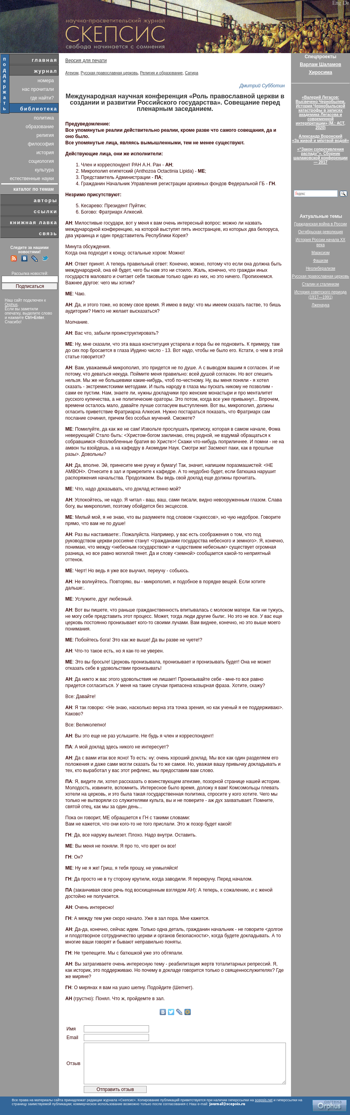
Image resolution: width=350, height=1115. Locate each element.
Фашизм (320, 260)
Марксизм (320, 253)
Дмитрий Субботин (262, 85)
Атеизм (72, 73)
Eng (336, 3)
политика (44, 118)
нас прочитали (38, 89)
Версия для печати (86, 60)
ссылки (45, 211)
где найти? (42, 98)
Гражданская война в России (320, 224)
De (346, 3)
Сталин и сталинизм (320, 284)
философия (41, 144)
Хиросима (320, 72)
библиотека (38, 109)
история (45, 152)
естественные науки (32, 178)
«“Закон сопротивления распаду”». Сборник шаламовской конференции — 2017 (320, 155)
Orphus (11, 304)
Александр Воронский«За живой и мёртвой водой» (320, 138)
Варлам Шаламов (320, 64)
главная (44, 60)
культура (44, 170)
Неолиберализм (320, 268)
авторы (45, 200)
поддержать (5, 83)
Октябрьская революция (320, 232)
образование (40, 126)
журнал (45, 71)
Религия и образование (161, 73)
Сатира (191, 73)
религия (45, 135)
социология (41, 161)
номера (45, 80)
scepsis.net (264, 1100)
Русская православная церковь (109, 73)
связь (48, 233)
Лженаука (321, 305)
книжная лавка (33, 222)
